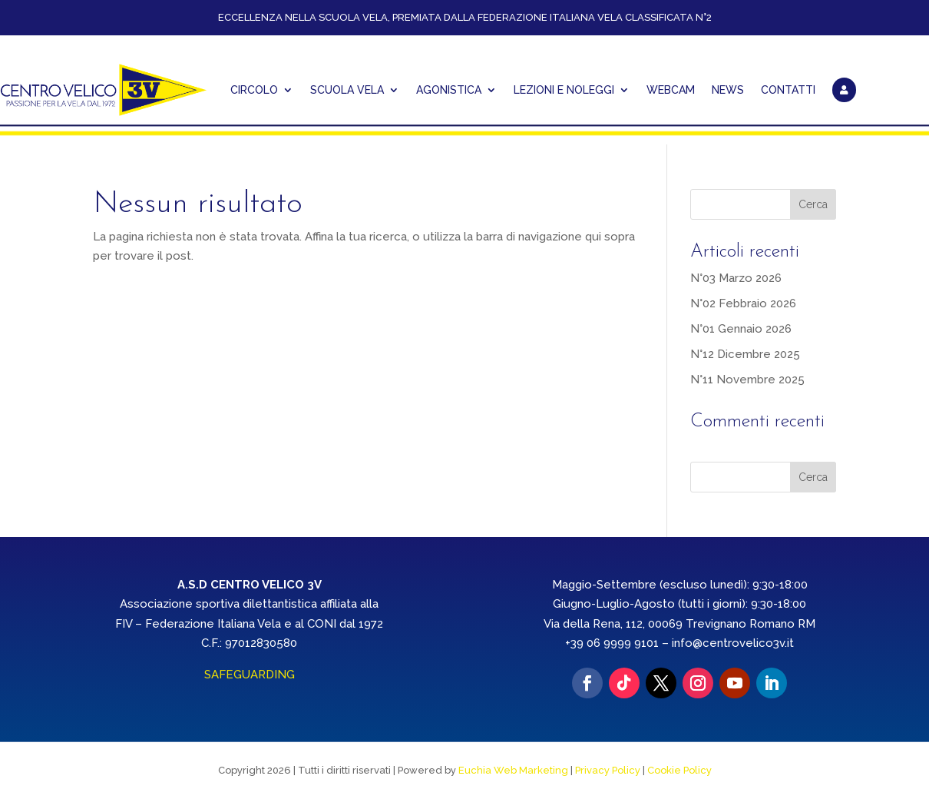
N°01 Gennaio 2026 (741, 329)
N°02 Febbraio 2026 (743, 303)
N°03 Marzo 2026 (736, 278)
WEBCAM (670, 90)
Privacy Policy (607, 770)
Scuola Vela (347, 90)
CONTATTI (788, 90)
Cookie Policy (679, 770)
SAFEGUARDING (249, 674)
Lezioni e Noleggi (564, 90)
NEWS (728, 90)
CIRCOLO (254, 90)
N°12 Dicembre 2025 (745, 354)
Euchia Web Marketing (513, 770)
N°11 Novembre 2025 (747, 379)
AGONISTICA (448, 90)
